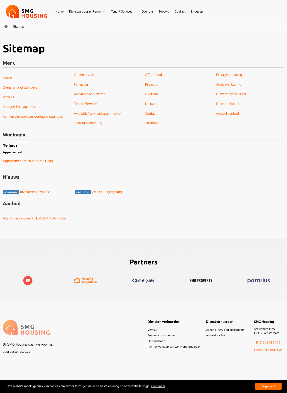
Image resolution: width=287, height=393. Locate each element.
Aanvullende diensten (89, 94)
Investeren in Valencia (27, 192)
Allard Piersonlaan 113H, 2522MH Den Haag (34, 218)
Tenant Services (123, 11)
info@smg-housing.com (269, 349)
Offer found (153, 75)
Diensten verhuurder (231, 94)
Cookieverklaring (228, 84)
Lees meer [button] (158, 386)
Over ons (147, 11)
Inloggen (197, 11)
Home (60, 11)
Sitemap (151, 123)
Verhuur (8, 97)
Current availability (88, 123)
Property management (162, 335)
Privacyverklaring (229, 75)
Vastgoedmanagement (19, 107)
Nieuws (164, 11)
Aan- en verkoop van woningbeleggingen (33, 116)
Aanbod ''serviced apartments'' (226, 330)
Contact (180, 11)
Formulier (81, 84)
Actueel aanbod (227, 113)
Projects (151, 84)
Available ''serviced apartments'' (97, 113)
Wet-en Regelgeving (98, 192)
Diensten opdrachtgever (87, 11)
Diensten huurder (229, 104)
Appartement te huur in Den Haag (28, 161)
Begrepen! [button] (268, 386)
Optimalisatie (84, 75)
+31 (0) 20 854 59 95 (267, 342)
